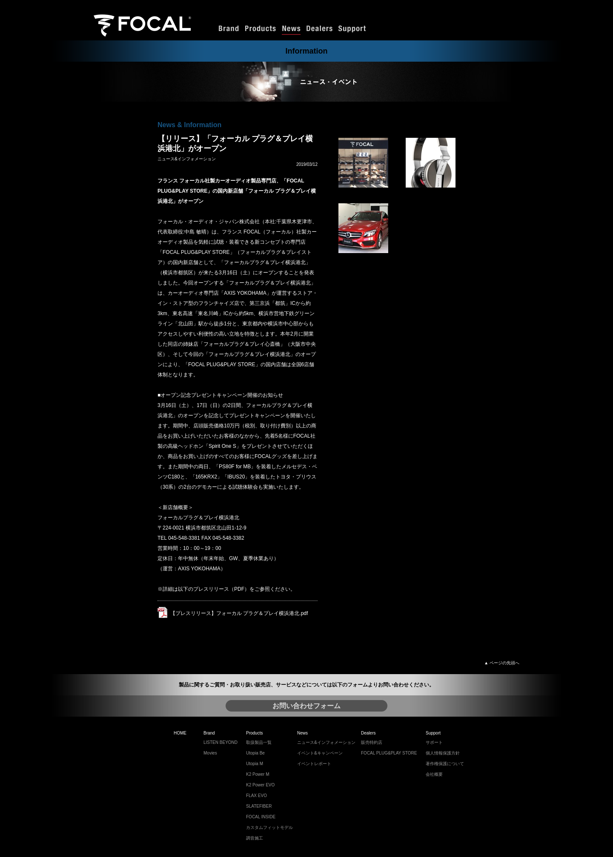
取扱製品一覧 (259, 742)
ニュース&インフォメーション (326, 742)
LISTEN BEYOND (220, 742)
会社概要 (434, 774)
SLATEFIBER (259, 806)
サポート (434, 742)
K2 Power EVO (260, 785)
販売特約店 (371, 742)
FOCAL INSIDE (260, 816)
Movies (210, 753)
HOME (180, 733)
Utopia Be (255, 753)
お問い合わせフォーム (306, 705)
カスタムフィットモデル (269, 827)
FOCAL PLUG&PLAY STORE (389, 753)
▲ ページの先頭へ (501, 663)
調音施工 (254, 838)
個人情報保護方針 (443, 753)
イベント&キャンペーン (320, 753)
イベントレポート (314, 763)
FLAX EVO (256, 795)
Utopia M (254, 763)
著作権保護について (445, 763)
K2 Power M (257, 774)
